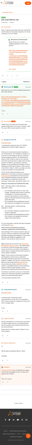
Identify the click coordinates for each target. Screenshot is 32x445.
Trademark (24, 434)
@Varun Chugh (7, 143)
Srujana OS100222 (9, 318)
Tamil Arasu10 (8, 87)
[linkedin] (13, 420)
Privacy (5, 431)
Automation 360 (5, 175)
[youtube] (18, 420)
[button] (1, 3)
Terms (18, 434)
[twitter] (9, 420)
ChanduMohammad (9, 289)
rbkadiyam (6, 367)
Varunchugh (7, 27)
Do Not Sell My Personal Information (17, 431)
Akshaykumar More (9, 139)
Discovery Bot (21, 262)
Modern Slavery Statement (9, 434)
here (12, 225)
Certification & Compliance (16, 436)
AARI (20, 264)
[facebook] (5, 420)
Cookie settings (18, 403)
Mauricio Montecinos (9, 343)
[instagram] (22, 420)
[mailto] (26, 420)
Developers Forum (8, 12)
